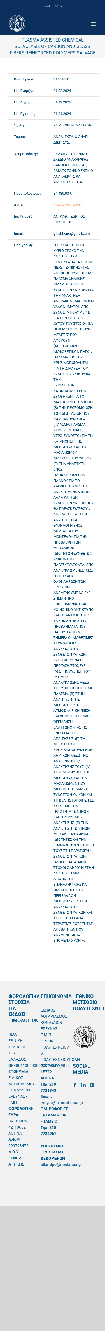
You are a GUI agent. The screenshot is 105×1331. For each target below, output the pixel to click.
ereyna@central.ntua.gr (62, 1102)
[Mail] (75, 1093)
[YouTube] (92, 1085)
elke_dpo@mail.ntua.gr (61, 1164)
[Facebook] (75, 1085)
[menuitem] (53, 6)
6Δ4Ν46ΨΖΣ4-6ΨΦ (68, 205)
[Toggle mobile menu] (94, 24)
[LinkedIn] (83, 1085)
